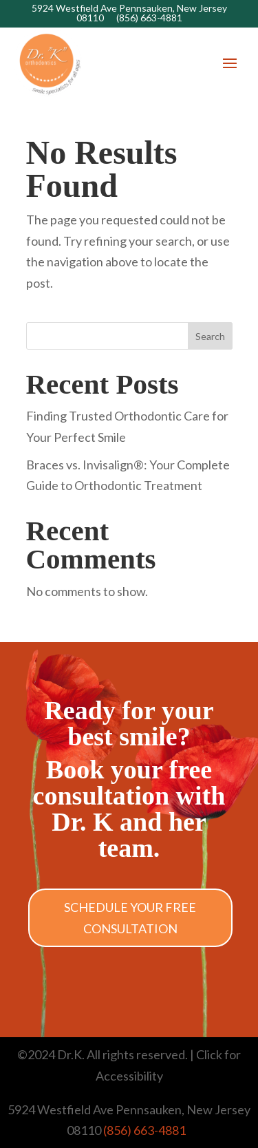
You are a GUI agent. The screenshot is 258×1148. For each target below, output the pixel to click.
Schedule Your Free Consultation (130, 918)
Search (210, 336)
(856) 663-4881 (149, 17)
